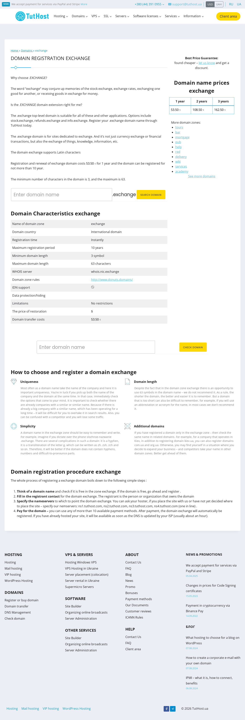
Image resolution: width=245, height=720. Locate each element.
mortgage (182, 137)
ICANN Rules (134, 617)
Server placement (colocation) (86, 574)
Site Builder (73, 606)
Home (15, 50)
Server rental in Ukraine (82, 581)
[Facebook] (166, 709)
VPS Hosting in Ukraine (81, 568)
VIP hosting (13, 574)
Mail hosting (13, 568)
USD (210, 4)
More (84, 4)
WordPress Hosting (19, 581)
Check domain (193, 347)
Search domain (151, 194)
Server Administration (81, 618)
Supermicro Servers (79, 587)
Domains (27, 50)
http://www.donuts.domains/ (112, 280)
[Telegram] (173, 709)
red (177, 152)
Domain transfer (17, 606)
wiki (178, 161)
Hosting (10, 562)
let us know (207, 63)
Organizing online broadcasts (86, 612)
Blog (128, 574)
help (178, 147)
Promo (130, 587)
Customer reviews (138, 611)
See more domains (201, 176)
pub (178, 142)
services (181, 166)
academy (181, 171)
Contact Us (133, 562)
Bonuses (131, 593)
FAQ (128, 568)
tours (179, 127)
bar (177, 132)
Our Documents (137, 605)
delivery (181, 157)
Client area (228, 16)
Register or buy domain (21, 600)
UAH (219, 4)
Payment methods (138, 599)
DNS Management (18, 612)
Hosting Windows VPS (81, 562)
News (129, 581)
